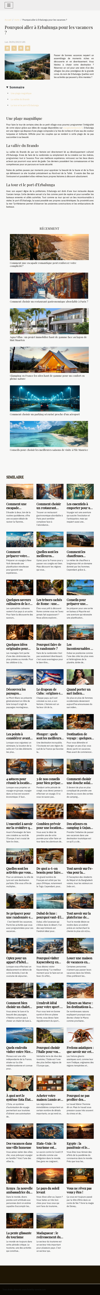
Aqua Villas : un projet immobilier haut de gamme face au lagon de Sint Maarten (48, 338)
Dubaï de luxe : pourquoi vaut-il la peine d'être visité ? (49, 917)
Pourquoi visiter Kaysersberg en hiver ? (47, 962)
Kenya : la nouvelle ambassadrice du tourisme (19, 1192)
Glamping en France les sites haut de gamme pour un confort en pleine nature (47, 377)
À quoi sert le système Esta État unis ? (18, 1099)
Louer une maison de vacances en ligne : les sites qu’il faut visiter (80, 964)
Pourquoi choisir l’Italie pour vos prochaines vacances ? (48, 1053)
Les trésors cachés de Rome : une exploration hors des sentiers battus (49, 606)
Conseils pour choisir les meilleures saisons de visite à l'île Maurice (49, 449)
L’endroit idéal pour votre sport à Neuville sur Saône (49, 1007)
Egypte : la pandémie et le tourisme (77, 1147)
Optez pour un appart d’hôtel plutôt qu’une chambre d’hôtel (17, 964)
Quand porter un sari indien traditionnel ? (78, 693)
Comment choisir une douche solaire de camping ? (80, 783)
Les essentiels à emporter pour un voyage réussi (79, 508)
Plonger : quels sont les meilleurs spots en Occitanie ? (49, 740)
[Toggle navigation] (9, 5)
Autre (17, 20)
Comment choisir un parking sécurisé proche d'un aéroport (45, 414)
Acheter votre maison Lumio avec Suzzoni (50, 1099)
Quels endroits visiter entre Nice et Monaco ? (18, 1051)
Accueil (8, 20)
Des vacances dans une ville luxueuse (19, 1145)
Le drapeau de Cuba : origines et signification (48, 693)
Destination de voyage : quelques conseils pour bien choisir (79, 740)
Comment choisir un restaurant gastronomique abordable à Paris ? (49, 301)
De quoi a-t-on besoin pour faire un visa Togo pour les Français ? (48, 874)
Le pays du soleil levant (47, 1190)
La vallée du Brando (20, 99)
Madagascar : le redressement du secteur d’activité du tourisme (48, 1239)
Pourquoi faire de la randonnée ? (48, 646)
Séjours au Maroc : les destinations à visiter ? (80, 1007)
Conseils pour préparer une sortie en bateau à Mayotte (79, 606)
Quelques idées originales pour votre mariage (17, 648)
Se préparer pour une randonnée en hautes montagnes (19, 917)
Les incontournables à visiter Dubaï (79, 648)
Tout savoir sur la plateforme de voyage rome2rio (79, 917)
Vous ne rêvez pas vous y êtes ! (79, 1190)
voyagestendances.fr (73, 127)
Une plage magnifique (21, 93)
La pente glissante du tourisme (18, 1235)
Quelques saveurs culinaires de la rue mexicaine (19, 604)
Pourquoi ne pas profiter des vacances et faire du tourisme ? (78, 1101)
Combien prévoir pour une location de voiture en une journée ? (48, 830)
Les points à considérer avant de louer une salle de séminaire (18, 740)
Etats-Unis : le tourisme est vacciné (46, 1147)
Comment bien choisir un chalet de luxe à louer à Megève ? (17, 1009)
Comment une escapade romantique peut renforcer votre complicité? (43, 264)
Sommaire (17, 87)
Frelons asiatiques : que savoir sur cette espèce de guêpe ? (80, 1051)
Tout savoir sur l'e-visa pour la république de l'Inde (80, 874)
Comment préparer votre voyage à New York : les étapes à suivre (19, 558)
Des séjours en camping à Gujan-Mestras (79, 828)
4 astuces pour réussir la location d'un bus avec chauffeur (18, 785)
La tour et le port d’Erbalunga (25, 105)
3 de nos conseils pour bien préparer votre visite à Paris (49, 783)
